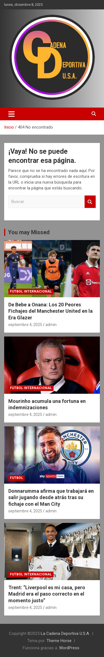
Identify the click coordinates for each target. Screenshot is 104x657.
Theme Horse (59, 640)
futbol (16, 478)
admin (51, 324)
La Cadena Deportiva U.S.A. (65, 633)
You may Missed (29, 232)
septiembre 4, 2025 (25, 324)
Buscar (90, 201)
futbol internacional (31, 291)
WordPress (69, 647)
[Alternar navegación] (11, 114)
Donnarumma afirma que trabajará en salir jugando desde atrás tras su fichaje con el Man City (51, 497)
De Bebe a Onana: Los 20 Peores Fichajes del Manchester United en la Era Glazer (50, 311)
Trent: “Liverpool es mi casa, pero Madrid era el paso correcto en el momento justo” (46, 594)
